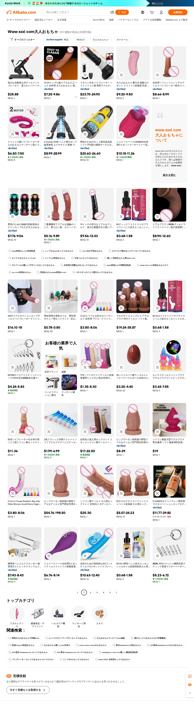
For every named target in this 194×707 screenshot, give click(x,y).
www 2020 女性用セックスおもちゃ (112, 659)
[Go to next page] (116, 592)
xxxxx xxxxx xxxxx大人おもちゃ (91, 645)
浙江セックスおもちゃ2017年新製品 (148, 638)
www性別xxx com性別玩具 (22, 251)
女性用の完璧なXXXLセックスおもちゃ (79, 265)
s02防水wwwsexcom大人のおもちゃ (165, 645)
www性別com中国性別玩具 (117, 265)
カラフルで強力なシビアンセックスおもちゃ (130, 251)
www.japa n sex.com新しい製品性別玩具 (118, 652)
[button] (112, 12)
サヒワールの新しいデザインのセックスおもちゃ (31, 265)
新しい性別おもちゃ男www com (119, 258)
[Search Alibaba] (77, 12)
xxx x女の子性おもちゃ (90, 251)
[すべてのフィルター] (23, 39)
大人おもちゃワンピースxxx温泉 (109, 638)
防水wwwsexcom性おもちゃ (127, 645)
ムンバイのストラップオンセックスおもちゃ (66, 638)
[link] (190, 676)
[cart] (152, 12)
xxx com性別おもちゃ (20, 272)
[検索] (122, 12)
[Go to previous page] (78, 592)
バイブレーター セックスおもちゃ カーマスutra (31, 659)
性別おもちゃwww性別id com (51, 272)
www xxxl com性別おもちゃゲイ (152, 265)
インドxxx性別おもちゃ (53, 258)
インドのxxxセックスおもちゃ (74, 659)
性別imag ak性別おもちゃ (21, 645)
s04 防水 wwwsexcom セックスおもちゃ (73, 652)
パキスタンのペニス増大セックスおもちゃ (92, 272)
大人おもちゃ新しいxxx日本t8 (55, 645)
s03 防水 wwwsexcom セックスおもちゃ (28, 652)
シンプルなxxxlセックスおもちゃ (57, 251)
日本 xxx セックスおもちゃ (84, 258)
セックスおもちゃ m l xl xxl (22, 258)
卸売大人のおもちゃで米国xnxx (24, 638)
